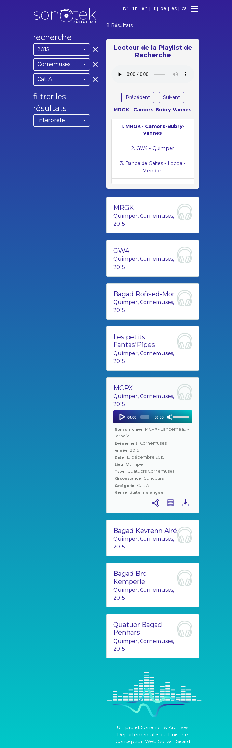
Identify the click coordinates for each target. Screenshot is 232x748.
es (174, 8)
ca (184, 8)
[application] (152, 416)
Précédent (138, 97)
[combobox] (61, 49)
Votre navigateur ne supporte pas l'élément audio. (152, 74)
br (125, 8)
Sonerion (152, 727)
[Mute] (169, 417)
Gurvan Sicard (174, 741)
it (154, 8)
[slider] (144, 417)
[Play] (121, 417)
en (145, 8)
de (163, 8)
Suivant (171, 97)
